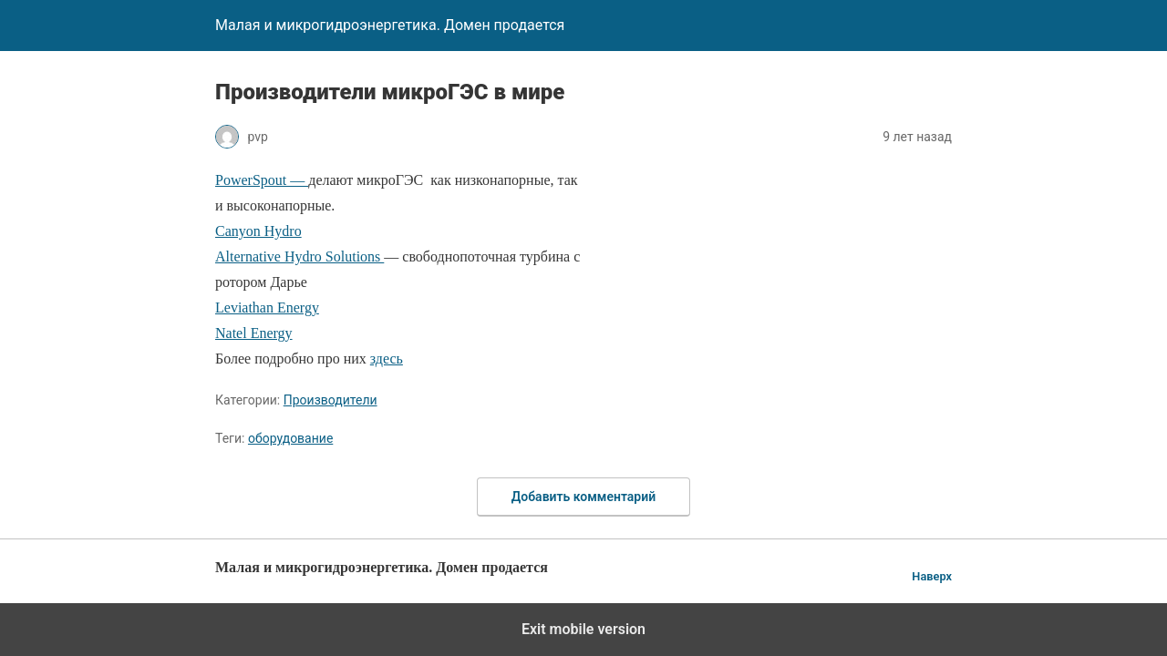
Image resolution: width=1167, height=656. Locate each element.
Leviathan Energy (267, 307)
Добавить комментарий (583, 496)
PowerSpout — (261, 180)
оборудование (290, 438)
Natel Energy (254, 333)
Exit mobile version (583, 629)
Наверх (932, 576)
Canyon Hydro (258, 231)
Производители (330, 400)
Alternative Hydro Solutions (299, 256)
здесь (386, 358)
